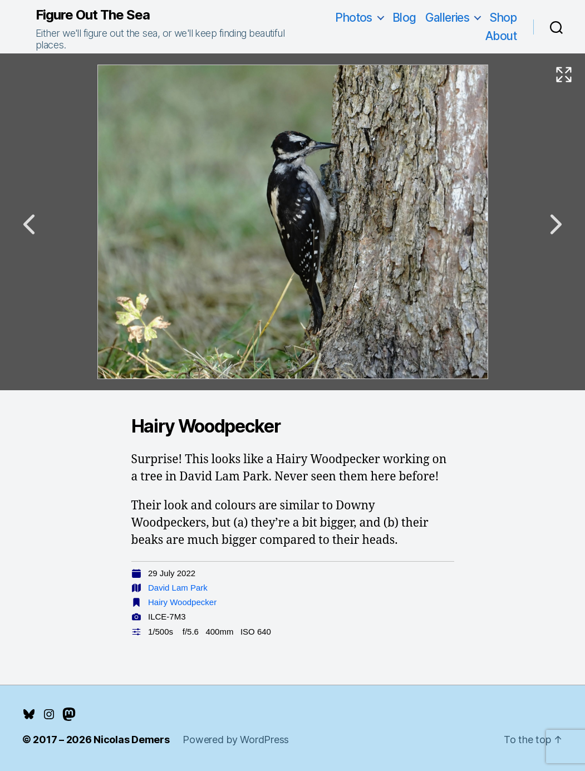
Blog (404, 17)
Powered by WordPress (236, 739)
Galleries (447, 17)
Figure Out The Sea (93, 15)
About (501, 36)
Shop (503, 17)
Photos (353, 17)
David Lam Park (178, 587)
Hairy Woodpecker (182, 602)
